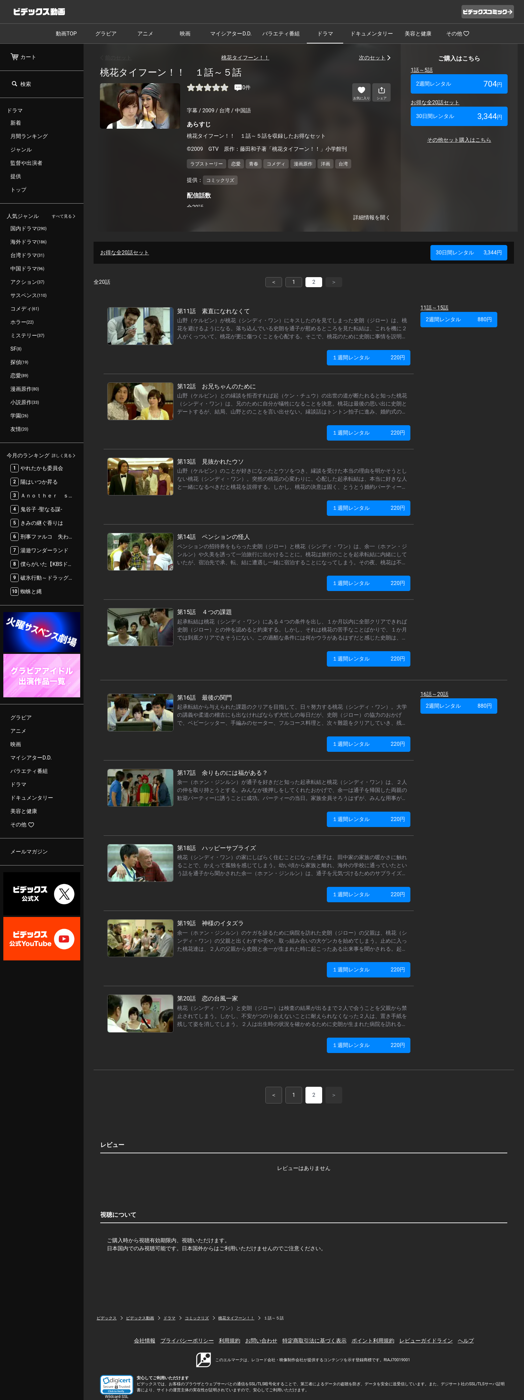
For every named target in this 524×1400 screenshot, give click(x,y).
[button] (116, 1385)
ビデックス (107, 1318)
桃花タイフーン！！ (245, 57)
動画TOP (66, 33)
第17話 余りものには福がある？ (222, 772)
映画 (185, 33)
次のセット (372, 57)
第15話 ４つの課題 (204, 611)
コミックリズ (197, 1318)
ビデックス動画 (140, 1318)
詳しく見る (62, 455)
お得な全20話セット (435, 102)
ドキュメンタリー (371, 33)
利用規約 (229, 1340)
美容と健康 (418, 33)
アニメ (145, 33)
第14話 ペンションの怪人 (213, 536)
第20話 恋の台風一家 (207, 998)
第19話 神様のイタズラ (210, 923)
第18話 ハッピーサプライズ (216, 847)
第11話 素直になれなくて (213, 311)
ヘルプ (466, 1340)
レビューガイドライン (426, 1340)
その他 (458, 33)
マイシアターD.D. (231, 33)
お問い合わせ (261, 1340)
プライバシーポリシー (187, 1340)
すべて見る (62, 216)
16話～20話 (434, 694)
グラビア (106, 33)
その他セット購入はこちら (459, 140)
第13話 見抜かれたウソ (210, 461)
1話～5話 (422, 70)
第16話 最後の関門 (204, 697)
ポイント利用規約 (373, 1340)
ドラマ (325, 33)
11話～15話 (434, 308)
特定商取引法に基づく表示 (314, 1340)
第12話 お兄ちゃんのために (216, 386)
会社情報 (144, 1340)
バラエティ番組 (281, 33)
